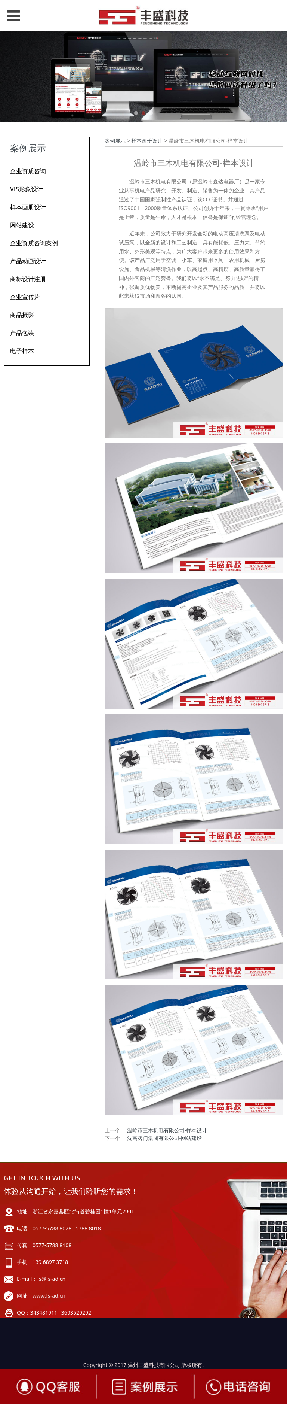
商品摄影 (22, 315)
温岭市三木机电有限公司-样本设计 (167, 1130)
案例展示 (115, 140)
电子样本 (22, 351)
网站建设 (22, 225)
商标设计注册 (28, 279)
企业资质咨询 (28, 171)
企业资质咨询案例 (34, 243)
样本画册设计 (28, 207)
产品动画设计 (28, 261)
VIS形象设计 (26, 189)
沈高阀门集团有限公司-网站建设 (164, 1138)
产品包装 (22, 333)
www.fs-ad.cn (49, 1295)
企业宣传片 (25, 297)
